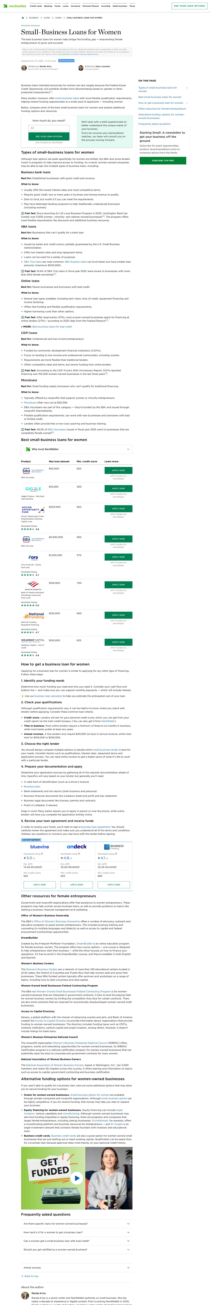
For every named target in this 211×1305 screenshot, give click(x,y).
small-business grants (114, 1098)
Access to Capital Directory (51, 1020)
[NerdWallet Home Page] (15, 6)
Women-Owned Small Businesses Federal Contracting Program (73, 991)
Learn (58, 18)
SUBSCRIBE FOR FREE (163, 160)
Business (34, 18)
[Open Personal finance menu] (91, 6)
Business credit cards (63, 1135)
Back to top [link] (31, 1276)
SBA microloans (57, 429)
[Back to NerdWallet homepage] (23, 18)
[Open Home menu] (57, 6)
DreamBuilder (84, 943)
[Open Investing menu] (105, 6)
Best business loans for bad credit (52, 326)
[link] (163, 97)
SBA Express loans (76, 261)
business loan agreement (95, 827)
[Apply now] (118, 470)
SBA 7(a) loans (33, 261)
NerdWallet (108, 721)
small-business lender (105, 749)
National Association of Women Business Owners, (55, 1065)
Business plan (32, 786)
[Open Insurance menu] (75, 6)
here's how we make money (86, 54)
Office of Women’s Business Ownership (57, 921)
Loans (47, 18)
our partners (64, 54)
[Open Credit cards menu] (36, 6)
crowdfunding (71, 1113)
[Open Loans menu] (66, 6)
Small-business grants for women (89, 1095)
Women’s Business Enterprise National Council (80, 1043)
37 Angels (117, 1124)
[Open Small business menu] (120, 6)
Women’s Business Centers (41, 969)
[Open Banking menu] (48, 6)
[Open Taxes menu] (132, 6)
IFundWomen (100, 1120)
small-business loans (67, 98)
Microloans (30, 402)
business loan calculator (48, 696)
